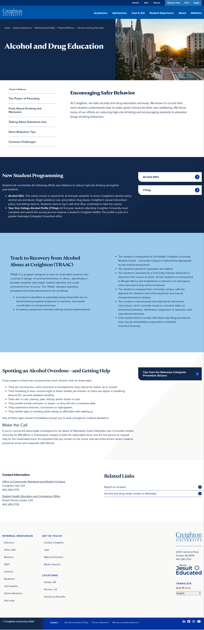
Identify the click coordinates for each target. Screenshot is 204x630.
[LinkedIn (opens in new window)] (184, 621)
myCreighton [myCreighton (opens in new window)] (11, 586)
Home (7, 27)
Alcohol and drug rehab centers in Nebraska (130, 494)
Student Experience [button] (162, 13)
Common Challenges (22, 142)
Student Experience (22, 27)
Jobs (46, 550)
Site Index (9, 600)
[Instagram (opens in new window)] (193, 621)
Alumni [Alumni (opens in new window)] (135, 2)
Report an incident (115, 487)
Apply (196, 2)
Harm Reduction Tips (22, 132)
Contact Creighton (54, 542)
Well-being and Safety (45, 27)
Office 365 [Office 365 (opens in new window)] (9, 550)
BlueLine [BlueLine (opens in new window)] (9, 557)
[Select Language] (188, 593)
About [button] (182, 13)
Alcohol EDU (151, 177)
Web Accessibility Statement (125, 622)
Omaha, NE (50, 582)
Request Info (173, 2)
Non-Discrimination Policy (76, 622)
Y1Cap (147, 190)
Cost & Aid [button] (138, 13)
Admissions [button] (119, 13)
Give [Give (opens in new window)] (146, 2)
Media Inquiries (52, 564)
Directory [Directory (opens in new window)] (9, 542)
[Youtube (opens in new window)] (199, 621)
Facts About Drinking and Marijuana (25, 110)
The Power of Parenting (24, 98)
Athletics (196, 13)
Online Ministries (13, 593)
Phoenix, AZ (50, 589)
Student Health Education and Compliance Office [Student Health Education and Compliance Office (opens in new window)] (31, 496)
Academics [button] (101, 13)
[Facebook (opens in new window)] (188, 621)
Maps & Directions (53, 557)
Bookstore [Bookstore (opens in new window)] (9, 579)
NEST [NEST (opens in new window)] (7, 564)
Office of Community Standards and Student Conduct (34, 482)
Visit (186, 2)
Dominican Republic (54, 597)
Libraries (8, 571)
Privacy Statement (100, 622)
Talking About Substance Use (28, 122)
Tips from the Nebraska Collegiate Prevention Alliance (164, 373)
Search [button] (156, 2)
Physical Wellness (66, 27)
